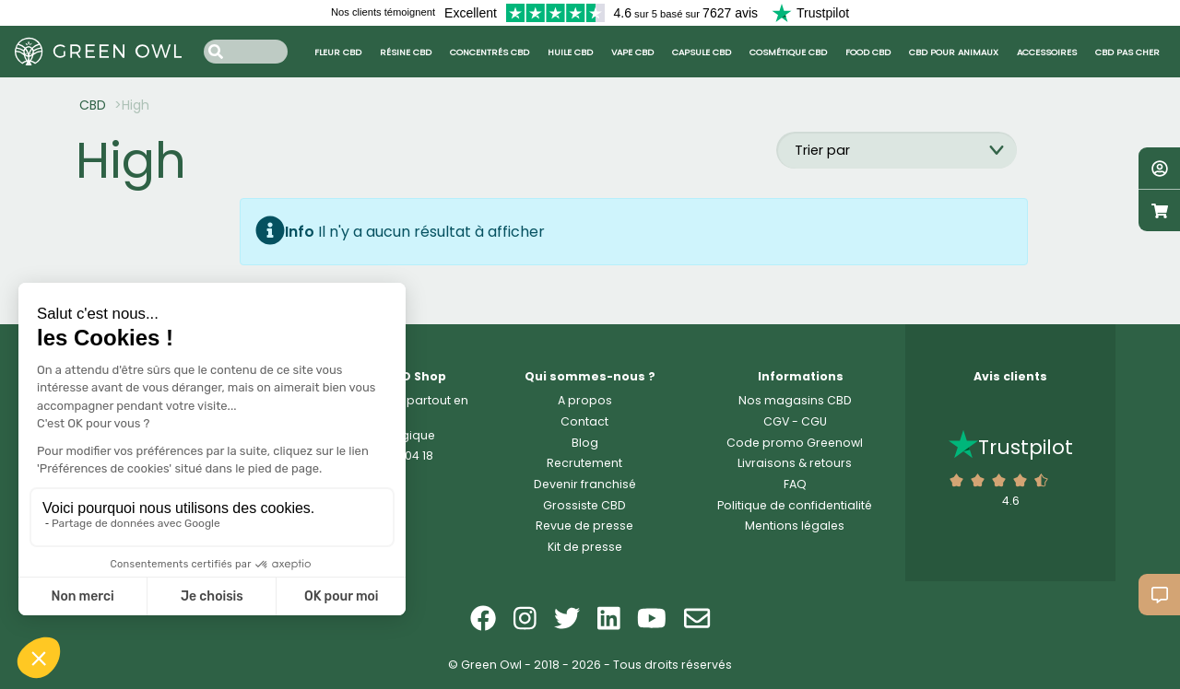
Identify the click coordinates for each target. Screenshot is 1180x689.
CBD (92, 105)
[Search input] (246, 51)
